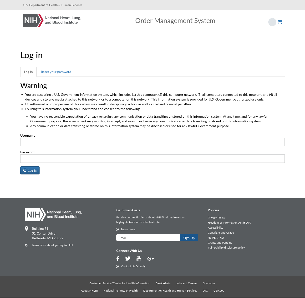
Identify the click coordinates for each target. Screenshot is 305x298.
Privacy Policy (216, 217)
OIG (205, 290)
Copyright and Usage (221, 232)
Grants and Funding (220, 242)
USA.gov (219, 290)
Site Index (209, 283)
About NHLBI (89, 290)
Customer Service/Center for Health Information (120, 283)
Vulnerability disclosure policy (226, 247)
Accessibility (215, 227)
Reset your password (56, 72)
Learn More (128, 229)
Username (27, 135)
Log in (28, 72)
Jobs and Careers (186, 283)
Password (27, 152)
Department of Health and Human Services (170, 290)
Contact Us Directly (133, 266)
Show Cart (279, 19)
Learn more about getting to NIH (52, 245)
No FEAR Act (216, 237)
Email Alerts (163, 283)
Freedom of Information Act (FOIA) (229, 222)
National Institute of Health (120, 290)
